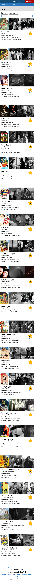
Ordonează (29, 16)
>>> (31, 562)
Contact (14, 574)
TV (7, 4)
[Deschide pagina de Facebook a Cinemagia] (18, 572)
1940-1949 (12, 13)
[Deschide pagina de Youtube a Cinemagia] (23, 572)
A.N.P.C (17, 576)
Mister (4, 13)
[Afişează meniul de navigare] (29, 4)
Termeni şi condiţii (6, 574)
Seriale (15, 4)
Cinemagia (17, 1)
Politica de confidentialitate (24, 574)
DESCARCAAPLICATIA (30, 2)
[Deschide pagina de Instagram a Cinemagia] (21, 572)
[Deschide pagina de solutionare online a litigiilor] (21, 579)
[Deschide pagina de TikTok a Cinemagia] (25, 572)
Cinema (3, 4)
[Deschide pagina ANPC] (13, 579)
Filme (10, 4)
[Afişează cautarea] (32, 4)
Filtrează (4, 16)
